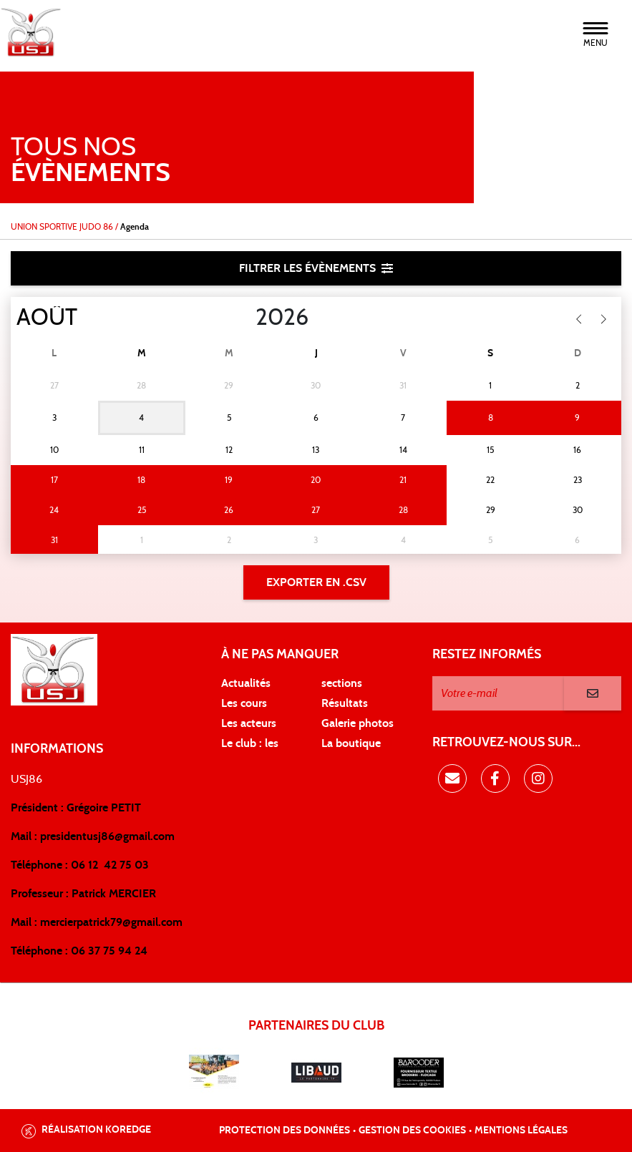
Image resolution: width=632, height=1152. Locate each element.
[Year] (244, 317)
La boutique (351, 743)
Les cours (244, 703)
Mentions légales (521, 1131)
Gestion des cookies (412, 1131)
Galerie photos (357, 723)
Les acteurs (248, 723)
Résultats (344, 703)
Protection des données (284, 1131)
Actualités (246, 683)
